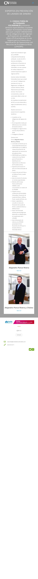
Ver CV (19, 271)
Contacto (19, 335)
